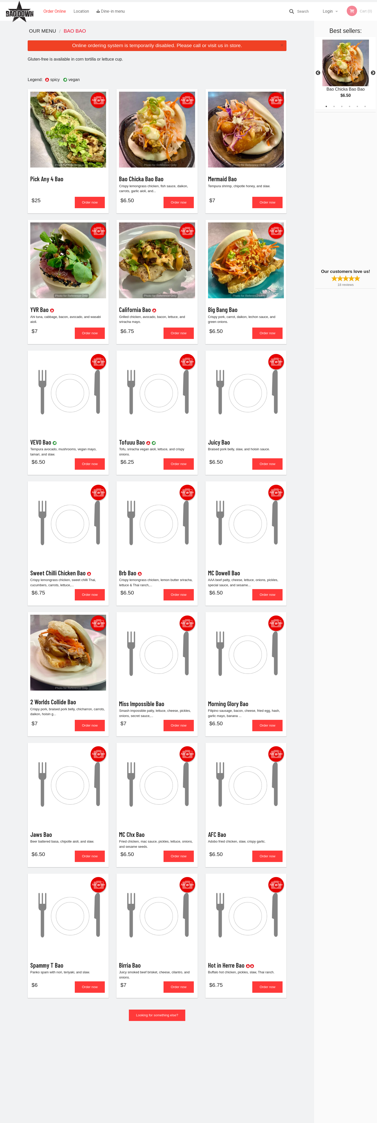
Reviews (220, 1060)
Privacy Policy (224, 1073)
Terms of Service (197, 1119)
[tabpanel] (345, 73)
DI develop (196, 1105)
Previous (318, 73)
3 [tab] (341, 106)
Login (328, 11)
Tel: (273, 1066)
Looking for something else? (157, 1024)
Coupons (220, 1054)
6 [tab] (365, 106)
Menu (175, 1054)
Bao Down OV (78, 1047)
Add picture (98, 100)
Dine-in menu (111, 11)
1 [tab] (326, 106)
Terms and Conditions (230, 1066)
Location (81, 11)
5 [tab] (357, 106)
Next (373, 73)
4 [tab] (349, 106)
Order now (90, 204)
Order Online (54, 11)
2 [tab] (334, 106)
